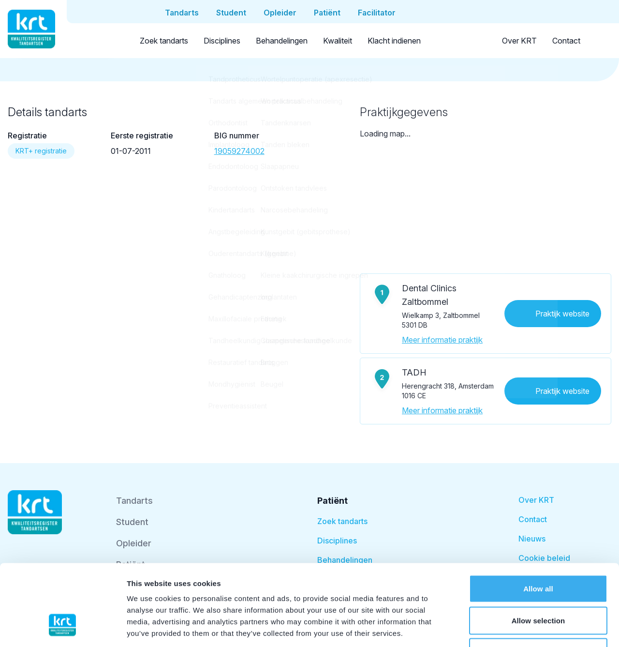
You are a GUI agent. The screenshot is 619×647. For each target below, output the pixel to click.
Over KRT (519, 40)
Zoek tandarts (164, 40)
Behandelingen (282, 40)
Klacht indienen (394, 40)
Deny (538, 583)
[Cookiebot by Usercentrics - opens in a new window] (62, 628)
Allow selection (538, 552)
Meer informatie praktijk (442, 340)
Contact (566, 40)
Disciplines (222, 40)
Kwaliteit (337, 40)
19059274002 (239, 151)
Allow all (538, 520)
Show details (507, 628)
